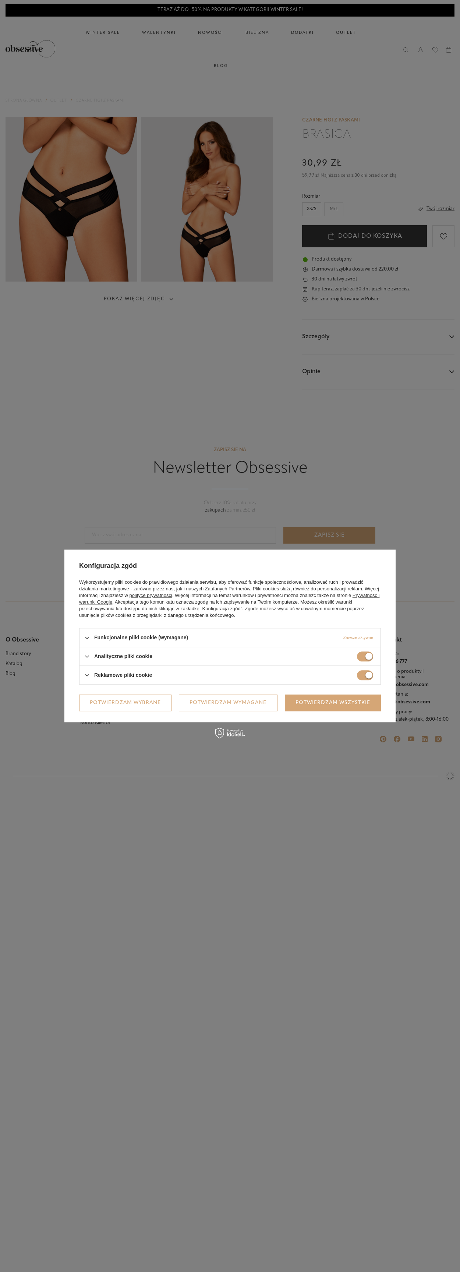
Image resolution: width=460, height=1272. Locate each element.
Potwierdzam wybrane (125, 703)
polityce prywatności (151, 595)
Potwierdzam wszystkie (333, 703)
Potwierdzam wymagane (228, 703)
